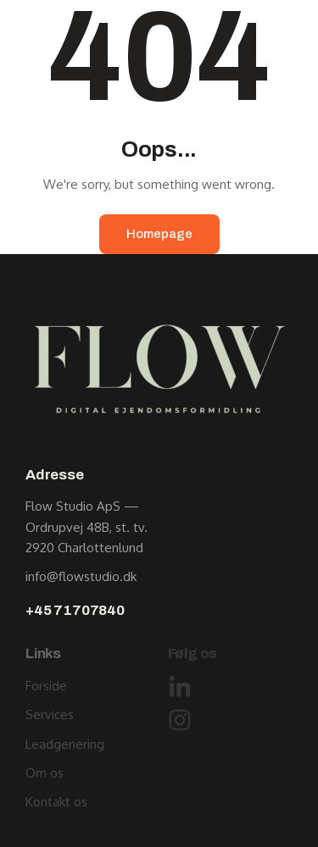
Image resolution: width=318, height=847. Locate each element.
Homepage (159, 234)
